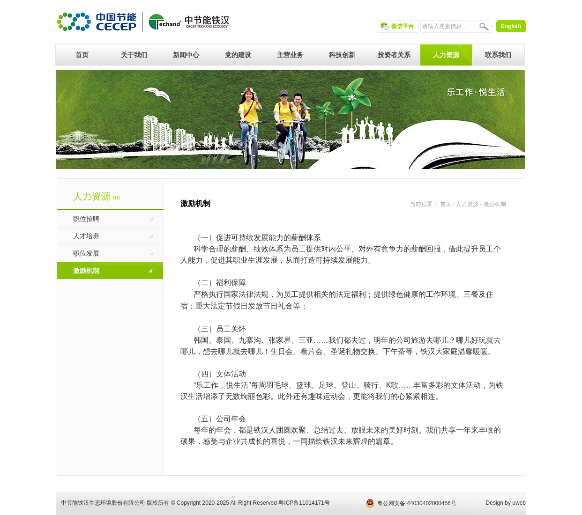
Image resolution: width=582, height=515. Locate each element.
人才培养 (86, 236)
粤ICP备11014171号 (303, 503)
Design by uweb (506, 503)
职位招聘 (86, 218)
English (511, 26)
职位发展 (86, 253)
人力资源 (467, 204)
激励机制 (86, 270)
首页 (445, 204)
